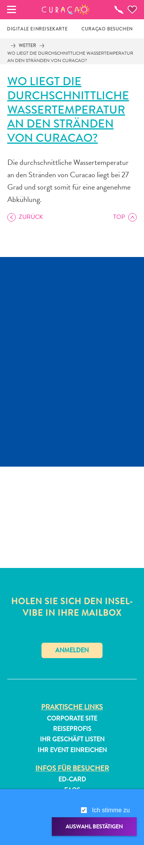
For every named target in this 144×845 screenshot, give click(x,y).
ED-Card (72, 779)
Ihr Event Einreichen (72, 750)
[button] (65, 9)
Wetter (27, 45)
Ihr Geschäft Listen (72, 739)
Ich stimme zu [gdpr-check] (111, 810)
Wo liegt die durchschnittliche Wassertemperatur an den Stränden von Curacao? (70, 57)
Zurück (31, 217)
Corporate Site (72, 718)
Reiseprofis (72, 729)
